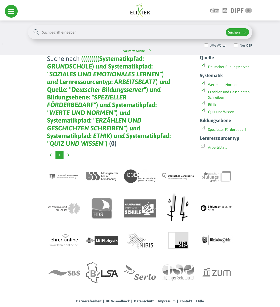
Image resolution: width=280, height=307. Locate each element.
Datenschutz (144, 301)
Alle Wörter (218, 45)
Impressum (166, 301)
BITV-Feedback (118, 301)
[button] (11, 11)
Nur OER (246, 45)
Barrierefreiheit (89, 301)
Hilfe (200, 301)
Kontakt (186, 301)
